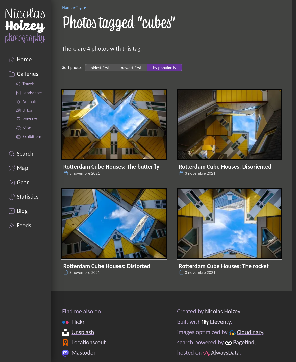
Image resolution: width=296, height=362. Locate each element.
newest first (131, 67)
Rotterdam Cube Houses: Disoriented (225, 166)
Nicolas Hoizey (222, 311)
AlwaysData (225, 352)
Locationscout (89, 342)
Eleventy (220, 321)
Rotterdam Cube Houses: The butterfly (111, 166)
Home (67, 7)
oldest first (100, 67)
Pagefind (243, 342)
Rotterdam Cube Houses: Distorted (106, 266)
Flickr (78, 321)
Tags (79, 7)
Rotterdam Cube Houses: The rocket (224, 266)
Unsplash (83, 332)
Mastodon (84, 352)
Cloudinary (250, 332)
